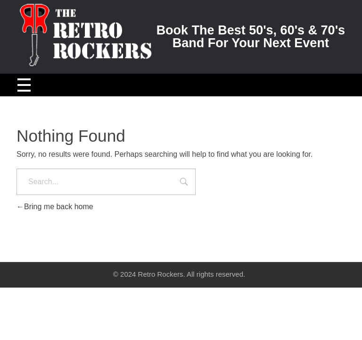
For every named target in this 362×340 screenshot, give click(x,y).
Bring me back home (54, 207)
